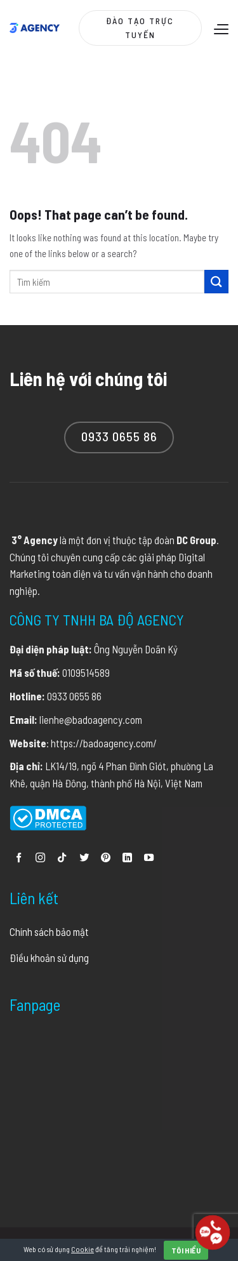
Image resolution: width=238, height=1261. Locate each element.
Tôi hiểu (186, 1250)
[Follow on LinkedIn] (127, 858)
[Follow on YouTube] (149, 858)
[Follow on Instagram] (40, 858)
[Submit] (216, 281)
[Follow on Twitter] (84, 858)
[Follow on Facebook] (18, 858)
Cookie (82, 1248)
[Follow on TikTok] (62, 858)
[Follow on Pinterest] (105, 858)
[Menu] (219, 29)
